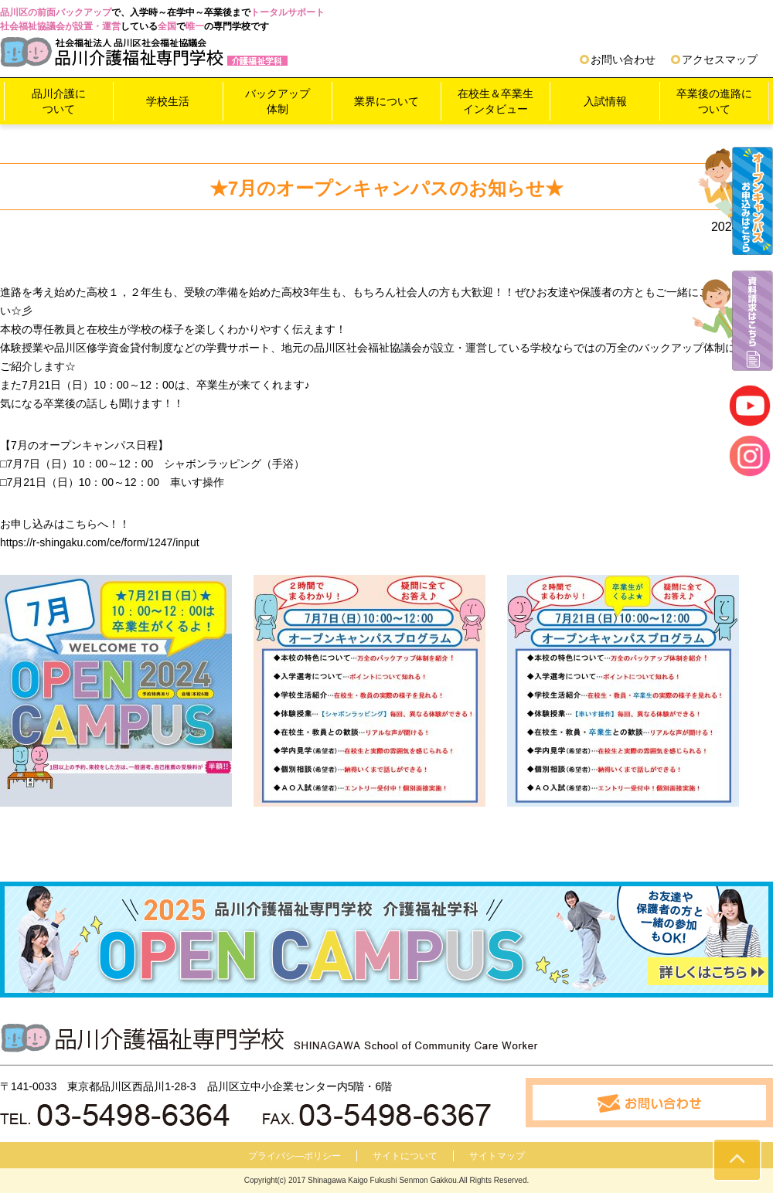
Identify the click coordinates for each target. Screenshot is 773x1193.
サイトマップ (497, 1156)
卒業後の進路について (714, 101)
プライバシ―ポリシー (294, 1156)
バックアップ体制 (277, 101)
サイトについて (405, 1156)
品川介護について (59, 101)
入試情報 (605, 101)
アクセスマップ (720, 59)
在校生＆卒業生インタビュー (495, 101)
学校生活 (167, 101)
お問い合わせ (623, 59)
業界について (386, 101)
